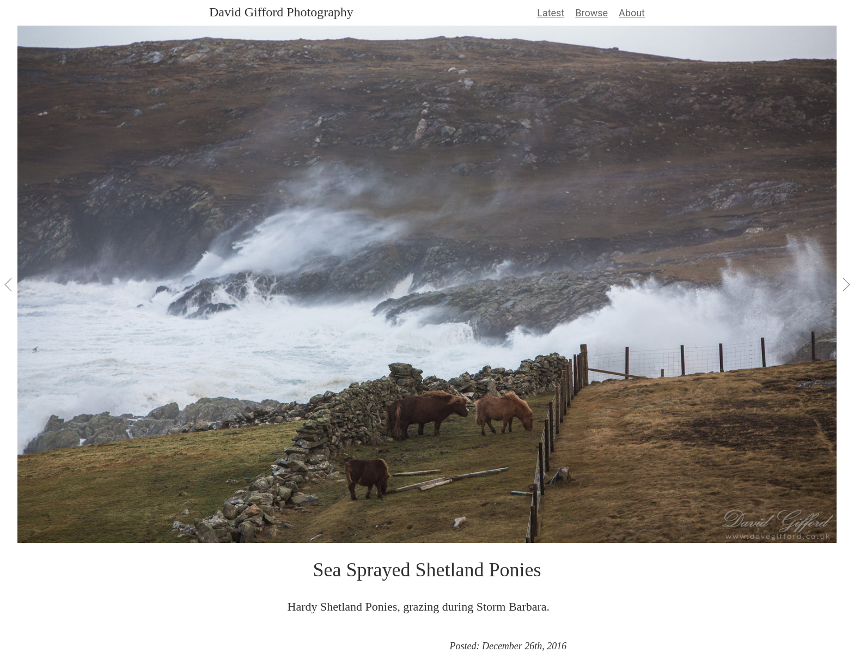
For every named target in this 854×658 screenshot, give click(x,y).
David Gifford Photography (281, 12)
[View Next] (845, 284)
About (632, 13)
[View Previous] (8, 284)
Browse (591, 13)
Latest (550, 13)
